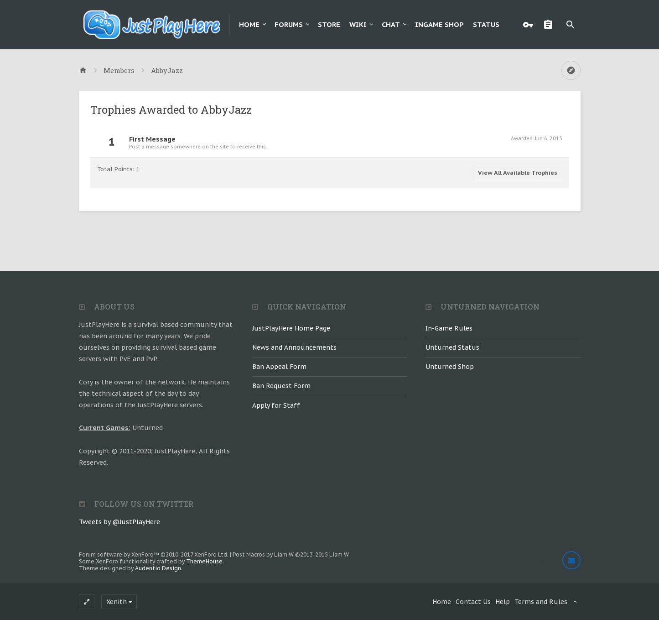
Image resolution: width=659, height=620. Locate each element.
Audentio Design (158, 568)
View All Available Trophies (517, 173)
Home (249, 24)
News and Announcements (294, 347)
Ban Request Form (281, 386)
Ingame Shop (439, 24)
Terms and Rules (540, 602)
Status (486, 24)
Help (502, 602)
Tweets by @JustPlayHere (119, 522)
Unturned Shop (449, 367)
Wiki (358, 24)
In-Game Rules (448, 328)
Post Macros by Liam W (291, 554)
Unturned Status (452, 347)
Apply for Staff (276, 405)
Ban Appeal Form (279, 367)
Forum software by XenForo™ (153, 554)
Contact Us (473, 602)
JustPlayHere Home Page (291, 328)
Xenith (116, 602)
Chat (391, 24)
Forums (289, 24)
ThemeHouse (204, 561)
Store (329, 24)
